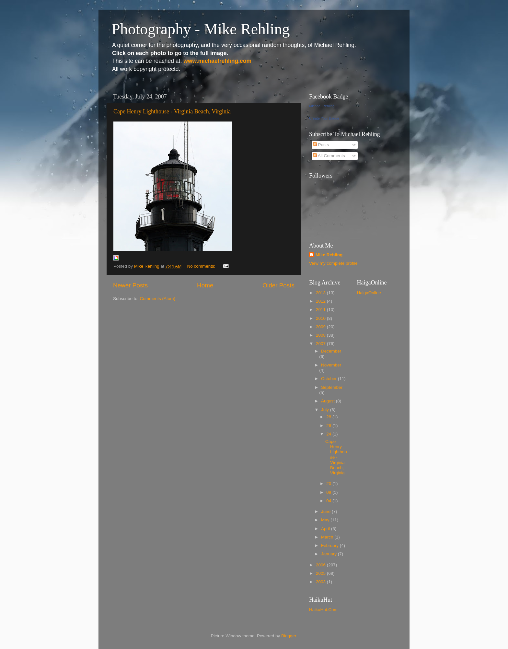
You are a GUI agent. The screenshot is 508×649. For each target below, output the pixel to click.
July (325, 409)
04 (329, 500)
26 (329, 425)
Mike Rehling (329, 254)
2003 (321, 581)
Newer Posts (130, 285)
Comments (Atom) (158, 298)
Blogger (288, 635)
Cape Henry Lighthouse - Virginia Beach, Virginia (172, 111)
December (331, 351)
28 (329, 416)
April (326, 528)
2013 (321, 292)
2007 (321, 343)
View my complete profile (333, 263)
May (325, 519)
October (329, 378)
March (327, 537)
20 (329, 483)
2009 (321, 326)
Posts (321, 144)
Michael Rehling (321, 106)
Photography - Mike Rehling (200, 29)
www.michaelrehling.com (217, 61)
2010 (321, 318)
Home (205, 285)
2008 (321, 335)
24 (329, 434)
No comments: (201, 266)
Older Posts (278, 285)
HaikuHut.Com (323, 609)
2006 (321, 564)
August (328, 401)
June (326, 511)
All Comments (329, 155)
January (329, 553)
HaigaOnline (369, 292)
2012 (321, 301)
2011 (321, 309)
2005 (321, 573)
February (330, 545)
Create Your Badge (324, 118)
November (331, 365)
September (331, 387)
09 (329, 492)
